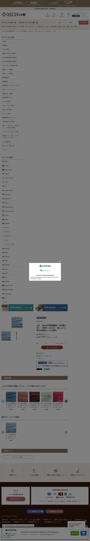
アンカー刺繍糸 (20, 26)
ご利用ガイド (47, 519)
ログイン (84, 16)
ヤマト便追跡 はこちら (35, 510)
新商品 (3, 26)
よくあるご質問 (35, 519)
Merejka (60, 26)
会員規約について (19, 521)
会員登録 (76, 16)
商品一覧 (5, 519)
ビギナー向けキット (30, 26)
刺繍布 (68, 26)
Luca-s (47, 26)
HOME (3, 31)
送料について (41, 358)
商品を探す (83, 22)
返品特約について (42, 353)
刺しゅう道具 (74, 26)
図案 (64, 26)
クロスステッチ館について (19, 519)
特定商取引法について (34, 521)
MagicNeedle (53, 26)
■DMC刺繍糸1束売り (10, 31)
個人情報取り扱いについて (52, 521)
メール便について (40, 26)
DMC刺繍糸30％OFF (11, 26)
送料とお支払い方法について (63, 519)
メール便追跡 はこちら (55, 510)
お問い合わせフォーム (15, 498)
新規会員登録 (6, 521)
